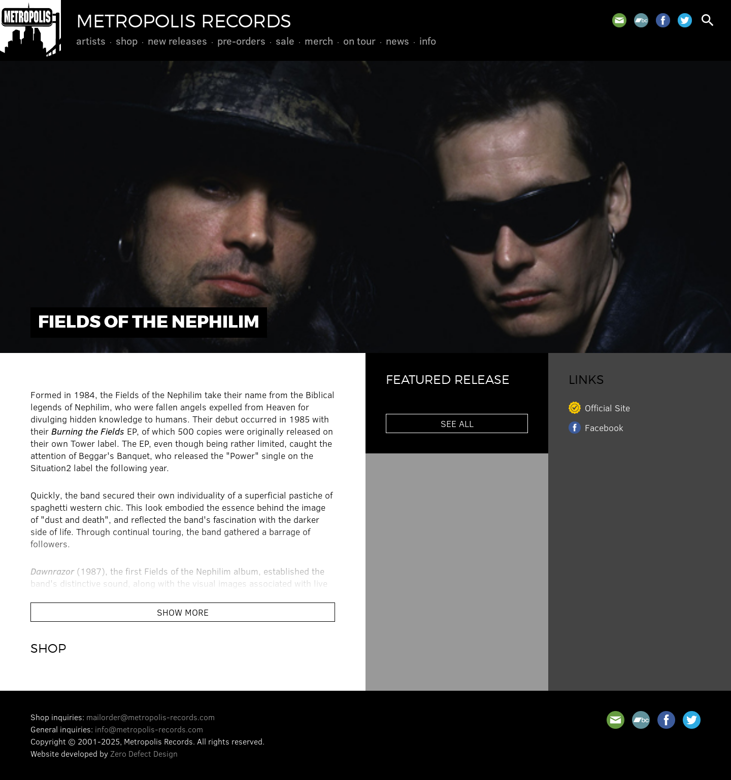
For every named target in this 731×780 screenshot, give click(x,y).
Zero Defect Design (144, 753)
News (397, 40)
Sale (285, 40)
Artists (91, 40)
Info (427, 40)
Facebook (604, 427)
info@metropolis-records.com (149, 729)
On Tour (359, 40)
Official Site (607, 408)
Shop (127, 40)
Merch (319, 40)
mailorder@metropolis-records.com (150, 717)
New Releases (177, 40)
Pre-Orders (241, 40)
